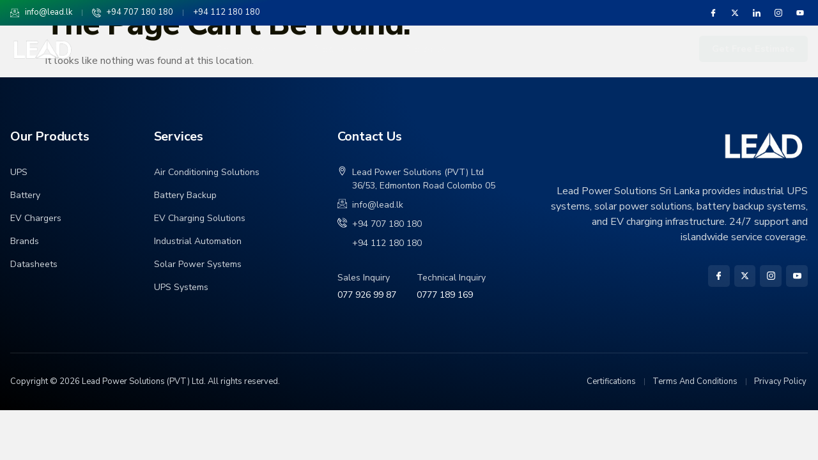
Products (339, 49)
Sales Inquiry (363, 278)
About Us (160, 49)
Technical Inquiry (451, 278)
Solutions (245, 49)
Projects (424, 49)
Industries (502, 49)
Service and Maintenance (620, 49)
